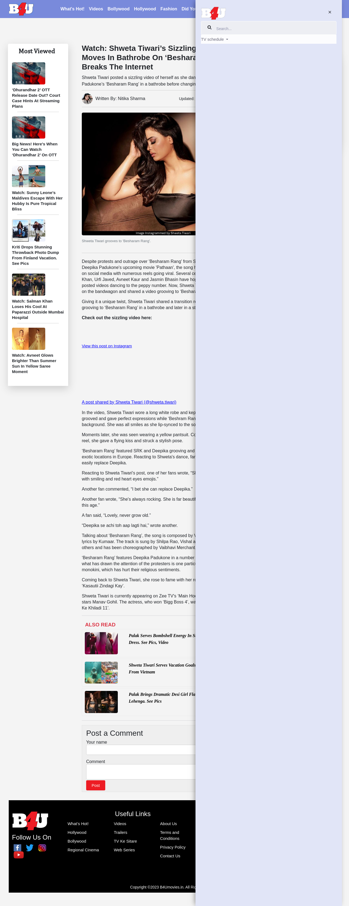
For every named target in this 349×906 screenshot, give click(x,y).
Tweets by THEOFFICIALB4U (291, 506)
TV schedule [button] (318, 9)
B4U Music (274, 467)
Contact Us (170, 857)
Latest (224, 9)
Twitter (272, 494)
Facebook (275, 455)
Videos (96, 9)
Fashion (169, 9)
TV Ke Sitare (279, 46)
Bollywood (118, 9)
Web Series (124, 851)
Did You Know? (197, 9)
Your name (96, 742)
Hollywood (145, 9)
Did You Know (281, 162)
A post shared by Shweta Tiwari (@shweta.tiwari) (129, 402)
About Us (168, 825)
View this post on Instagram (107, 346)
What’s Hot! (78, 825)
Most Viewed (37, 51)
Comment (95, 761)
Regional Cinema (83, 851)
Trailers (120, 834)
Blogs (241, 9)
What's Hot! (73, 9)
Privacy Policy (172, 848)
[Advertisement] (299, 362)
